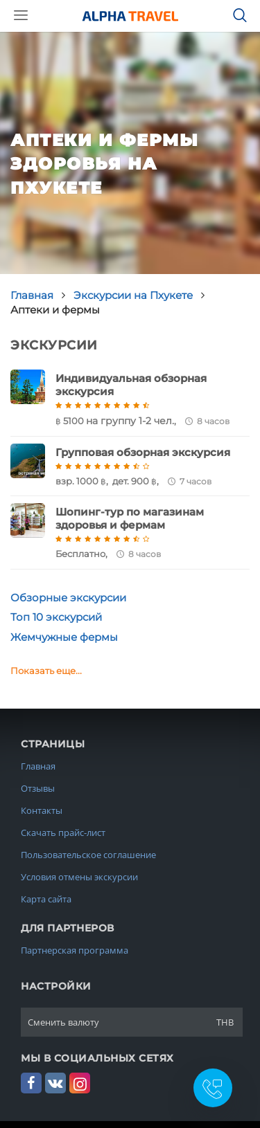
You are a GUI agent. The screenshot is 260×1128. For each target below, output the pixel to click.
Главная (38, 766)
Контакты (41, 810)
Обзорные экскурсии (68, 597)
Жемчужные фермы (64, 637)
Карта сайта (46, 899)
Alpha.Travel (130, 16)
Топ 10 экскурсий (56, 617)
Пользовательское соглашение (88, 854)
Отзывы (38, 788)
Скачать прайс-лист (63, 832)
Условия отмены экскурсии (79, 877)
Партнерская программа (74, 950)
